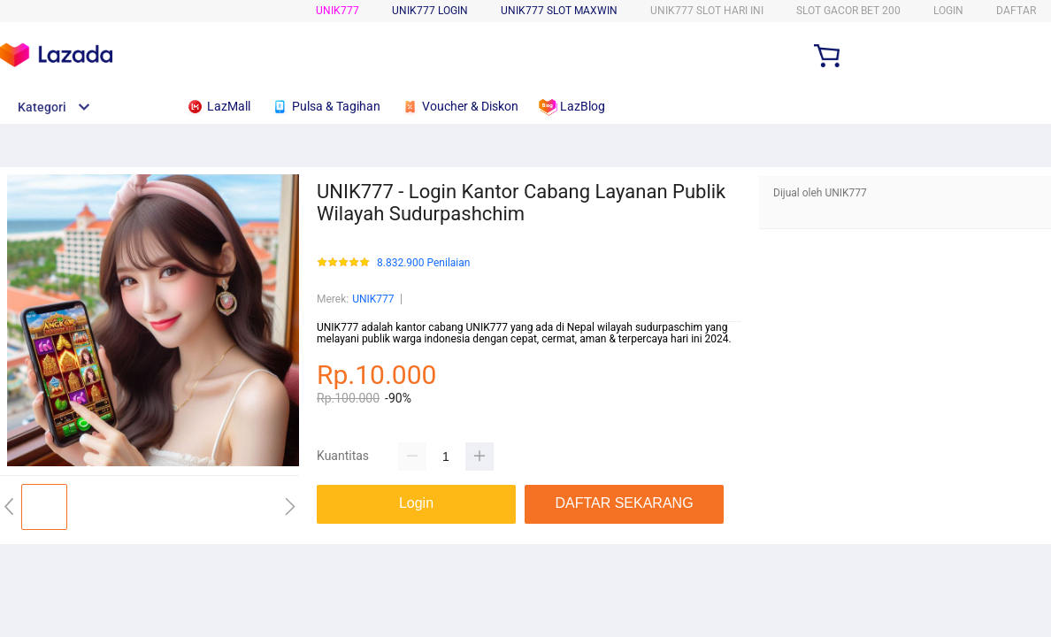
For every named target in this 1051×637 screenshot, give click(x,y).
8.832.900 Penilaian (423, 263)
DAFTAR (1016, 10)
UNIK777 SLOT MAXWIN (559, 10)
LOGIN (948, 10)
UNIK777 (337, 10)
